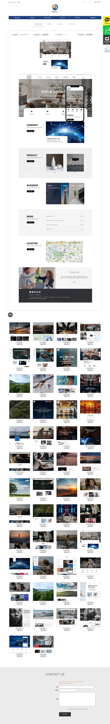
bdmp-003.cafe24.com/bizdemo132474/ (20, 656)
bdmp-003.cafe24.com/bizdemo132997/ (67, 552)
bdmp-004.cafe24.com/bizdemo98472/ (20, 604)
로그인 (89, 2)
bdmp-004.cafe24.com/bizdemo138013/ (20, 552)
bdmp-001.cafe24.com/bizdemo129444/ (45, 34)
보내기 (60, 714)
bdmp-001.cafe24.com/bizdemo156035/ (43, 448)
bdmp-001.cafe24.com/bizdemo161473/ (43, 422)
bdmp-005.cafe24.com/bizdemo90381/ (67, 604)
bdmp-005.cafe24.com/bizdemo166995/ (43, 370)
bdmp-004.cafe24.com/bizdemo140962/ (67, 526)
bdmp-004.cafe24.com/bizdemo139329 (90, 526)
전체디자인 (38, 24)
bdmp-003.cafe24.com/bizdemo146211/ (90, 500)
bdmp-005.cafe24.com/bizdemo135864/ (43, 552)
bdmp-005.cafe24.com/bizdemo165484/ (67, 370)
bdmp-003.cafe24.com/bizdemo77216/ (67, 630)
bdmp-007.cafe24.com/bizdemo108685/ (90, 578)
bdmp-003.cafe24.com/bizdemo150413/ (43, 500)
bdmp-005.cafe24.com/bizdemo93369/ (43, 604)
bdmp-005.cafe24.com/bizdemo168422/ (43, 344)
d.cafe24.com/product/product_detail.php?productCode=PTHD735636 (89, 34)
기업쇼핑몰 (71, 24)
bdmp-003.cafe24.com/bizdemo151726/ (20, 500)
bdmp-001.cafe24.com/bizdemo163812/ (43, 396)
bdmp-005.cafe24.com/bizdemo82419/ (90, 604)
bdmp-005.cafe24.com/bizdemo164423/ (90, 370)
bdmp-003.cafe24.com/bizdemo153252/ (43, 474)
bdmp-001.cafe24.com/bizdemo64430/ (43, 656)
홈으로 (84, 2)
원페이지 (60, 24)
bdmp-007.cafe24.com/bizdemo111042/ (67, 578)
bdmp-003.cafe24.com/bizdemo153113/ (67, 474)
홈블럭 (49, 24)
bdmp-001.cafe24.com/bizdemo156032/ (67, 448)
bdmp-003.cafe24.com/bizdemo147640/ (67, 500)
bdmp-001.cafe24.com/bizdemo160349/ (67, 422)
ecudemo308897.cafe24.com (90, 448)
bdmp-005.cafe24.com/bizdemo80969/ (43, 630)
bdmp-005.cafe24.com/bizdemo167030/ (20, 370)
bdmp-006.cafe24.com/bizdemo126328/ (43, 578)
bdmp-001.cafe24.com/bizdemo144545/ (43, 526)
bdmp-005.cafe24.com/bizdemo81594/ (20, 630)
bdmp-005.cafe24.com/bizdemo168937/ (20, 344)
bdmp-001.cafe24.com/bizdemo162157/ (67, 396)
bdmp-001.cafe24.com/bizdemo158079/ (90, 422)
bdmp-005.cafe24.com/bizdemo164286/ (20, 396)
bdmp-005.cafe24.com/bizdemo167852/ (67, 344)
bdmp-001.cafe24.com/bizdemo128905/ (20, 578)
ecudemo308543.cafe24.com (20, 474)
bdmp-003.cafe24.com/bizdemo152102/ (90, 474)
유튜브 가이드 (97, 2)
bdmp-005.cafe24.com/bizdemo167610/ (90, 344)
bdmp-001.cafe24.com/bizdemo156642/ (20, 448)
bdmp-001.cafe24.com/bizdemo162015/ (90, 396)
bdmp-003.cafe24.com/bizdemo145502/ (20, 526)
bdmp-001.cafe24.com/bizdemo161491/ (20, 422)
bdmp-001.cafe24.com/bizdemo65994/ (90, 630)
